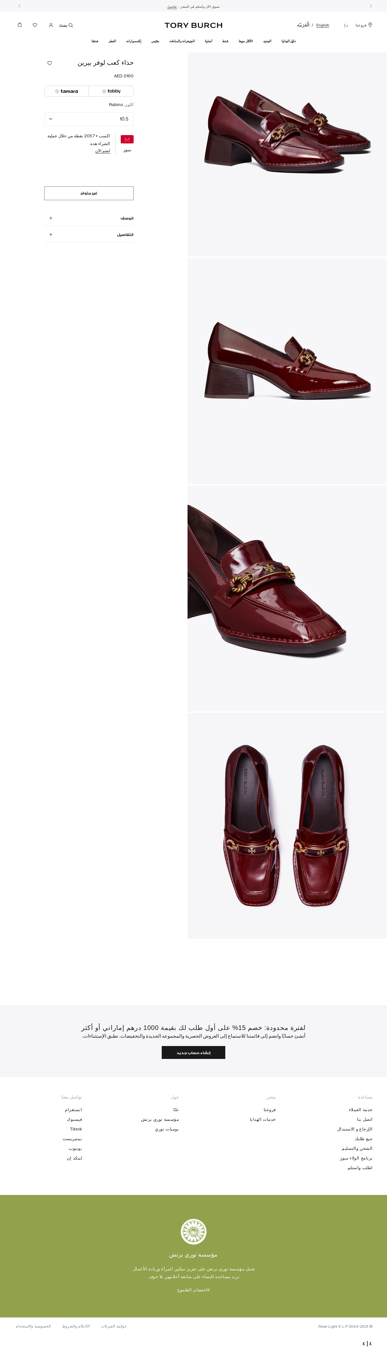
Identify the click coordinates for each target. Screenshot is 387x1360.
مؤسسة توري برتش (160, 1141)
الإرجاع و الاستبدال (355, 1151)
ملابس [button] (155, 41)
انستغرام (73, 1131)
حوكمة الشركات (116, 1352)
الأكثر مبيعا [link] (246, 41)
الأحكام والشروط (78, 1352)
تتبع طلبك (364, 1160)
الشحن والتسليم (357, 1170)
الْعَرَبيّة (303, 25)
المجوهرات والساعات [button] (182, 41)
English (322, 25)
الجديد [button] (267, 41)
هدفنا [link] (94, 41)
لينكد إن (74, 1180)
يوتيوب (75, 1170)
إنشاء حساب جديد (193, 1074)
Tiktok (76, 1151)
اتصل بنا (365, 1141)
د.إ (346, 25)
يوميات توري (167, 1151)
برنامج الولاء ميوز (356, 1180)
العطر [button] (112, 41)
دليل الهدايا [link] (288, 41)
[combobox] (89, 119)
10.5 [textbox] (124, 119)
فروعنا (364, 25)
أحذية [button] (208, 41)
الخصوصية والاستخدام (34, 1352)
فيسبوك (74, 1141)
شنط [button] (225, 41)
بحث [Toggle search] (68, 25)
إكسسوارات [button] (133, 41)
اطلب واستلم (360, 1189)
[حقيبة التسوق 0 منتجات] (22, 26)
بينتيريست (72, 1160)
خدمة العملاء (361, 1131)
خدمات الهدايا (263, 1141)
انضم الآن (102, 150)
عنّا (176, 1131)
